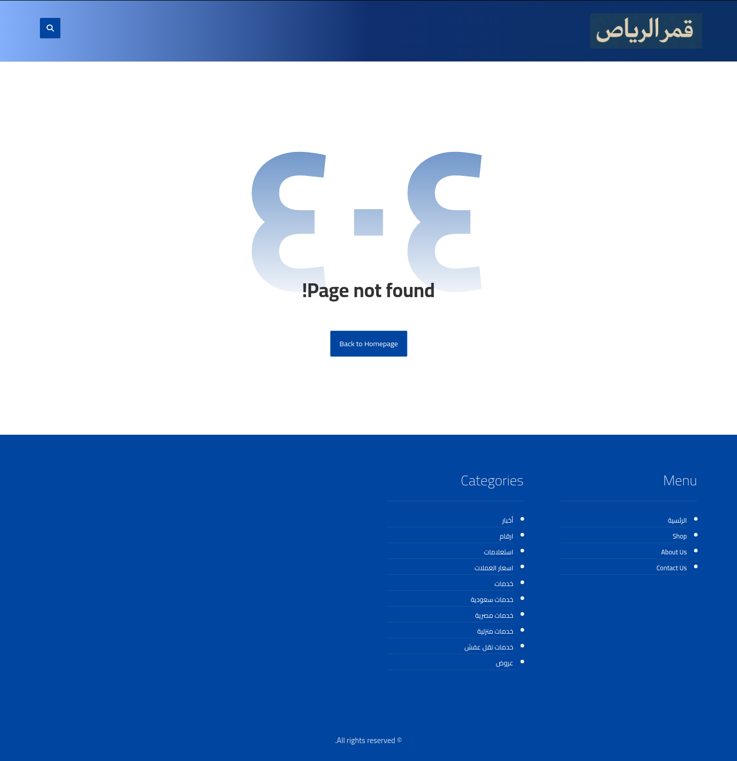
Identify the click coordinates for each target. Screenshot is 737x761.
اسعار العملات (493, 568)
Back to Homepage (368, 344)
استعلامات (498, 552)
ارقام (506, 536)
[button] (50, 28)
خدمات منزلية (495, 631)
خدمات (503, 583)
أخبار (507, 520)
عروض (504, 663)
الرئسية (677, 520)
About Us (674, 552)
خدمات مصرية (494, 615)
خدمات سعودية (492, 599)
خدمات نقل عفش (489, 647)
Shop (680, 536)
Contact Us (672, 568)
